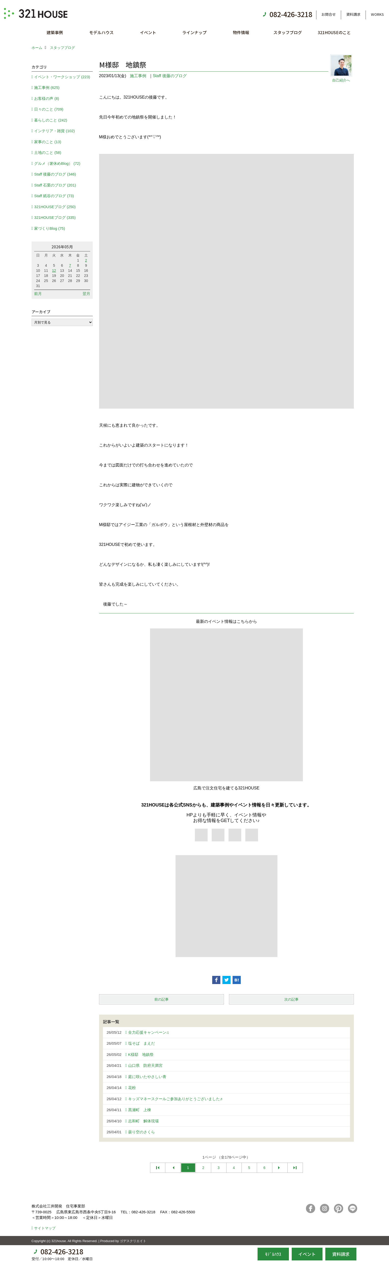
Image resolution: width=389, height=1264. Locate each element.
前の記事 (161, 999)
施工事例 (138, 76)
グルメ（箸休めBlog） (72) (57, 163)
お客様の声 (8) (46, 98)
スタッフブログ (287, 32)
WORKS (377, 14)
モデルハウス (101, 32)
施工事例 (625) (46, 87)
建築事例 (55, 32)
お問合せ (328, 14)
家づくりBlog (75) (49, 228)
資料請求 (353, 14)
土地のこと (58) (47, 152)
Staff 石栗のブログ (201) (55, 185)
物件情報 (241, 32)
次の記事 (291, 999)
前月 (38, 293)
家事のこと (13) (47, 142)
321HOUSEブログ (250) (55, 207)
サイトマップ (45, 1228)
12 (54, 270)
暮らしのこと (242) (50, 120)
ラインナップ (194, 32)
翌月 (86, 293)
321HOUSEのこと (334, 32)
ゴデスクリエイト (133, 1241)
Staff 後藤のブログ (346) (55, 174)
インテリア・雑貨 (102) (54, 131)
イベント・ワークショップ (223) (62, 77)
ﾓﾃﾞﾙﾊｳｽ (273, 1254)
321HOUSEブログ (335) (55, 217)
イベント (148, 32)
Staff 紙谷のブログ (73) (54, 196)
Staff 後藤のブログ (170, 76)
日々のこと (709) (48, 109)
